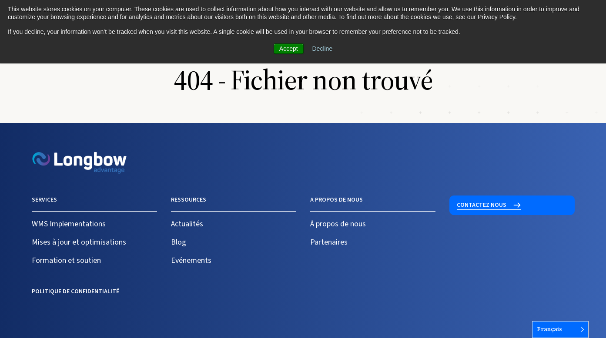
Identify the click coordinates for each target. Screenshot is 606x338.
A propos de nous (336, 200)
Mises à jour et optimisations (79, 242)
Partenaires (329, 242)
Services (44, 200)
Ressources (188, 200)
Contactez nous (481, 205)
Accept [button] (288, 48)
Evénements (191, 260)
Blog (178, 242)
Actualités (187, 224)
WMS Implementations (69, 224)
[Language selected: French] (560, 329)
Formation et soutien (66, 260)
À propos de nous (338, 224)
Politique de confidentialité (75, 291)
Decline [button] (322, 48)
